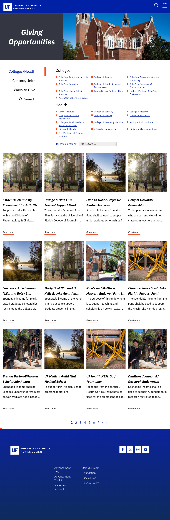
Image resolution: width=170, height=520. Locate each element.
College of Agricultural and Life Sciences (73, 79)
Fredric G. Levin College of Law (108, 91)
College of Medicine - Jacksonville (69, 117)
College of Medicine (139, 111)
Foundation (89, 473)
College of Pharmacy (140, 115)
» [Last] (106, 422)
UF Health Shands (67, 129)
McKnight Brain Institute (141, 122)
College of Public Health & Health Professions (71, 124)
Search (27, 99)
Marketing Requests (60, 487)
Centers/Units (23, 80)
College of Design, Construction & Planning (144, 79)
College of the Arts (103, 77)
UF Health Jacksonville (105, 129)
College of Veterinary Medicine (108, 122)
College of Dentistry (103, 111)
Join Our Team (90, 468)
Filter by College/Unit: (65, 143)
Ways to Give (24, 89)
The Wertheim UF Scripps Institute (71, 135)
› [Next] (102, 422)
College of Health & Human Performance (107, 86)
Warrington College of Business (74, 98)
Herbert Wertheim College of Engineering (143, 93)
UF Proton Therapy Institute (143, 129)
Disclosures (89, 478)
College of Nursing (103, 115)
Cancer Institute (66, 111)
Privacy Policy (90, 483)
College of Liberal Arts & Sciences (70, 93)
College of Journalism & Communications (141, 86)
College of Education (68, 84)
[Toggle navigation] (164, 4)
